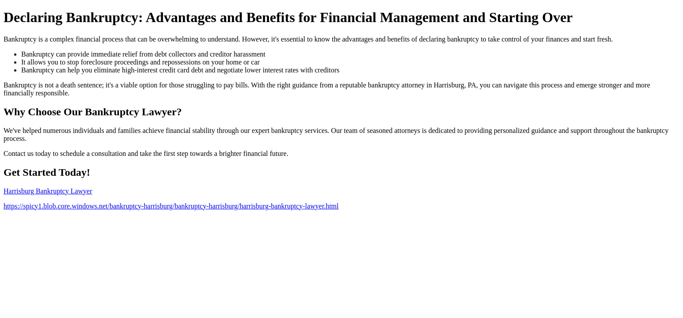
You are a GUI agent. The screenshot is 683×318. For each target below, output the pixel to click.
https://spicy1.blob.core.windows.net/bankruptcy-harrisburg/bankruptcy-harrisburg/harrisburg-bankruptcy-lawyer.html (171, 206)
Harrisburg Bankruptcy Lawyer (48, 191)
